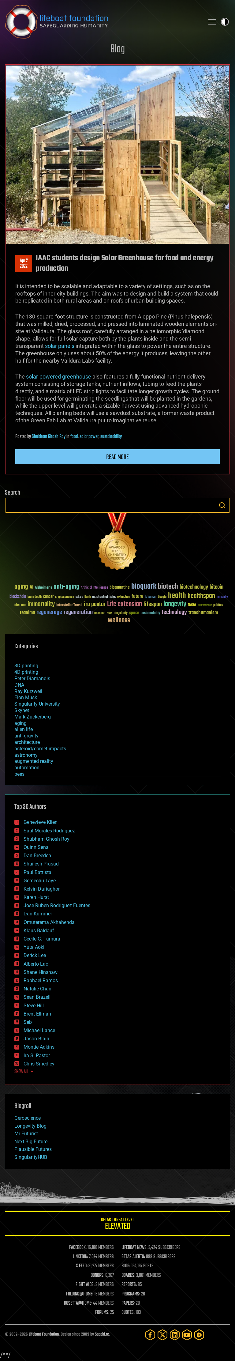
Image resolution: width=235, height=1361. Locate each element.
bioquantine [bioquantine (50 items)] (120, 587)
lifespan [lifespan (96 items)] (153, 604)
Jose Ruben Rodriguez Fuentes (57, 905)
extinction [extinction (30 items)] (123, 597)
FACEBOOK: (78, 1248)
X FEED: (82, 1266)
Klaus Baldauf (39, 930)
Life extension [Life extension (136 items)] (124, 604)
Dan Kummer (38, 914)
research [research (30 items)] (99, 613)
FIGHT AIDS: (85, 1285)
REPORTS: (129, 1285)
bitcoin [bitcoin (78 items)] (216, 587)
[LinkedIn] (175, 1334)
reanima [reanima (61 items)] (27, 613)
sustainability (111, 437)
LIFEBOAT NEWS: (134, 1248)
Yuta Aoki (34, 947)
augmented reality (33, 761)
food (74, 437)
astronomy (26, 755)
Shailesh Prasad (41, 864)
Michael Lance (39, 1030)
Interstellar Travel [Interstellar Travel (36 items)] (69, 605)
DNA (19, 685)
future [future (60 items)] (137, 596)
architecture (27, 742)
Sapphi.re (102, 1334)
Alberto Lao (36, 964)
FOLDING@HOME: (79, 1294)
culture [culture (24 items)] (79, 597)
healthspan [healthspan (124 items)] (201, 596)
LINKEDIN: (80, 1257)
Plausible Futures (33, 1149)
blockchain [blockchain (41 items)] (17, 596)
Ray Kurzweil (28, 691)
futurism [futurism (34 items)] (150, 597)
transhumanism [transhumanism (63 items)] (203, 613)
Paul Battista (37, 872)
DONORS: (97, 1276)
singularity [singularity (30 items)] (121, 613)
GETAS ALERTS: (133, 1257)
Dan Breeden (37, 855)
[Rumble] (199, 1334)
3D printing (26, 666)
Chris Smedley (39, 1064)
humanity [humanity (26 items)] (222, 597)
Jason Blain (36, 1039)
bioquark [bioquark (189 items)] (143, 586)
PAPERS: (128, 1303)
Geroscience (27, 1118)
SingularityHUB (30, 1157)
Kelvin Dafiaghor (42, 889)
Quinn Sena (36, 847)
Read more (117, 457)
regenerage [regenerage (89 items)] (49, 612)
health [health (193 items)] (177, 595)
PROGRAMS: (130, 1294)
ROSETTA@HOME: (78, 1303)
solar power (89, 437)
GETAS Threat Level (117, 1224)
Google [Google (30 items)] (162, 597)
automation (26, 768)
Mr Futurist (26, 1134)
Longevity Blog (30, 1126)
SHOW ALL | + (23, 1072)
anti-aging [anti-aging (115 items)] (66, 587)
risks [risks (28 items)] (109, 613)
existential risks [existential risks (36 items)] (104, 597)
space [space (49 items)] (134, 612)
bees (19, 774)
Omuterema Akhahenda (49, 922)
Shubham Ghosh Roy (48, 437)
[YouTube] (187, 1334)
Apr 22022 (24, 263)
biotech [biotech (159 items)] (168, 586)
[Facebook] (150, 1334)
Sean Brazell (37, 997)
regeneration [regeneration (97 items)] (78, 612)
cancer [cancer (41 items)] (48, 596)
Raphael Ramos (41, 980)
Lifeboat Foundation (44, 1334)
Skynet (21, 710)
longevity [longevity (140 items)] (174, 604)
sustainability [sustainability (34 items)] (150, 613)
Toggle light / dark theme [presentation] (225, 22)
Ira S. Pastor (37, 1055)
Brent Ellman (37, 1014)
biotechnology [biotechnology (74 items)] (194, 587)
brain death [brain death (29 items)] (35, 597)
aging (20, 723)
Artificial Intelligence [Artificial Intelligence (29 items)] (94, 588)
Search (222, 505)
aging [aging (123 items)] (21, 587)
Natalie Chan (37, 989)
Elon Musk (25, 697)
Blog (117, 49)
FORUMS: (102, 1313)
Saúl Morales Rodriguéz (49, 831)
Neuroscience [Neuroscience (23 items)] (205, 605)
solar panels (59, 346)
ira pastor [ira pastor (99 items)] (95, 604)
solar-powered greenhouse (58, 376)
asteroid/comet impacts (40, 749)
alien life (23, 729)
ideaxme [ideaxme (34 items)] (20, 605)
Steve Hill (34, 1005)
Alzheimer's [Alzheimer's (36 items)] (43, 588)
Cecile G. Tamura (42, 939)
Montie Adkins (39, 1047)
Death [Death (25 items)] (87, 597)
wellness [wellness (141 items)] (119, 620)
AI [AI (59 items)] (31, 587)
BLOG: (125, 1266)
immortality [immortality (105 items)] (41, 604)
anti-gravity (26, 736)
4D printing (26, 672)
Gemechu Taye (40, 881)
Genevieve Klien (41, 822)
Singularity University (37, 704)
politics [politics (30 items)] (218, 605)
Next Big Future (30, 1141)
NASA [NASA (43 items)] (192, 605)
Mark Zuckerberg (32, 717)
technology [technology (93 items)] (174, 612)
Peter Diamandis (32, 678)
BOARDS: (128, 1276)
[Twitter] (162, 1334)
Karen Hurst (36, 897)
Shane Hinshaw (41, 972)
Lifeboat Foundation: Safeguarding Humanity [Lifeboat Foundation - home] (102, 22)
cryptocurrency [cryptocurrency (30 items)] (64, 597)
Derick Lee (35, 955)
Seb (28, 1022)
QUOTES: (128, 1313)
